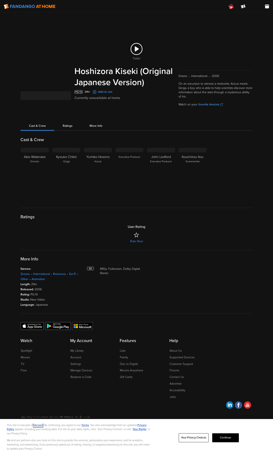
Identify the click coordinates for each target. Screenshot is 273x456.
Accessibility (177, 396)
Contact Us (177, 383)
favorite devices (210, 110)
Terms (85, 425)
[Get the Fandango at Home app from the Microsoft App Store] (82, 331)
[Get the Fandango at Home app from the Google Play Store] (58, 331)
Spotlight (26, 356)
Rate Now (136, 247)
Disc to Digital (129, 370)
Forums (174, 376)
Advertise (176, 389)
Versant (38, 425)
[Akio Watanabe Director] (34, 180)
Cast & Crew (37, 131)
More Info (96, 131)
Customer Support (181, 370)
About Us (176, 356)
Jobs (173, 402)
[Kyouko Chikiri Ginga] (66, 180)
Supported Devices (182, 363)
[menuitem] (255, 6)
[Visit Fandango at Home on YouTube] (247, 411)
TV (22, 370)
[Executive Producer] (129, 180)
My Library (77, 356)
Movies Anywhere (131, 376)
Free (24, 376)
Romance (59, 280)
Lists (122, 356)
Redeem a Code (80, 383)
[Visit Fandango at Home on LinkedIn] (230, 411)
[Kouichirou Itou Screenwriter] (192, 180)
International (41, 280)
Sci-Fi (72, 280)
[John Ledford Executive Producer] (161, 180)
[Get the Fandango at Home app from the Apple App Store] (32, 331)
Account (75, 363)
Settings (75, 370)
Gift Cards (126, 383)
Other (24, 285)
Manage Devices (81, 376)
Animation (38, 285)
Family (124, 363)
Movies (25, 363)
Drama (25, 280)
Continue (225, 437)
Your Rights (139, 429)
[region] (136, 437)
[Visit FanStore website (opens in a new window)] (267, 6)
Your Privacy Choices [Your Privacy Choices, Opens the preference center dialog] (193, 437)
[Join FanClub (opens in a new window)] (231, 6)
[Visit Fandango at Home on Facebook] (239, 411)
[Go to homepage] (29, 6)
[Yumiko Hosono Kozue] (98, 180)
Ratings (68, 131)
